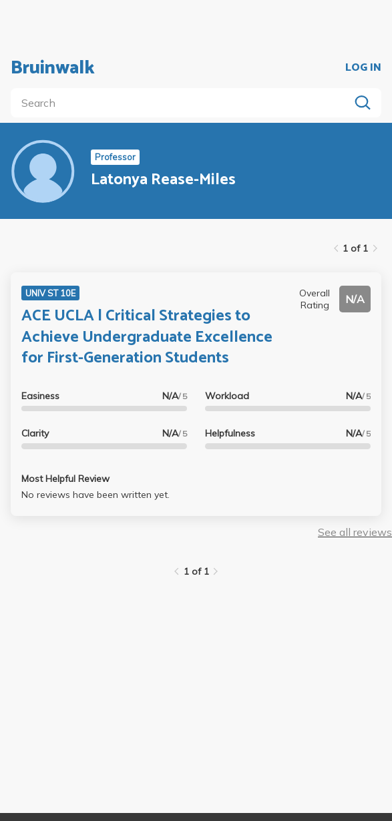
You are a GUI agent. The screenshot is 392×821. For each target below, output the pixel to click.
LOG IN (363, 68)
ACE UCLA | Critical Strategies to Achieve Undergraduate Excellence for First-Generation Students (146, 336)
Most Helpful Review (65, 479)
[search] (182, 102)
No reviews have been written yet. (95, 495)
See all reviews (355, 532)
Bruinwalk (53, 68)
